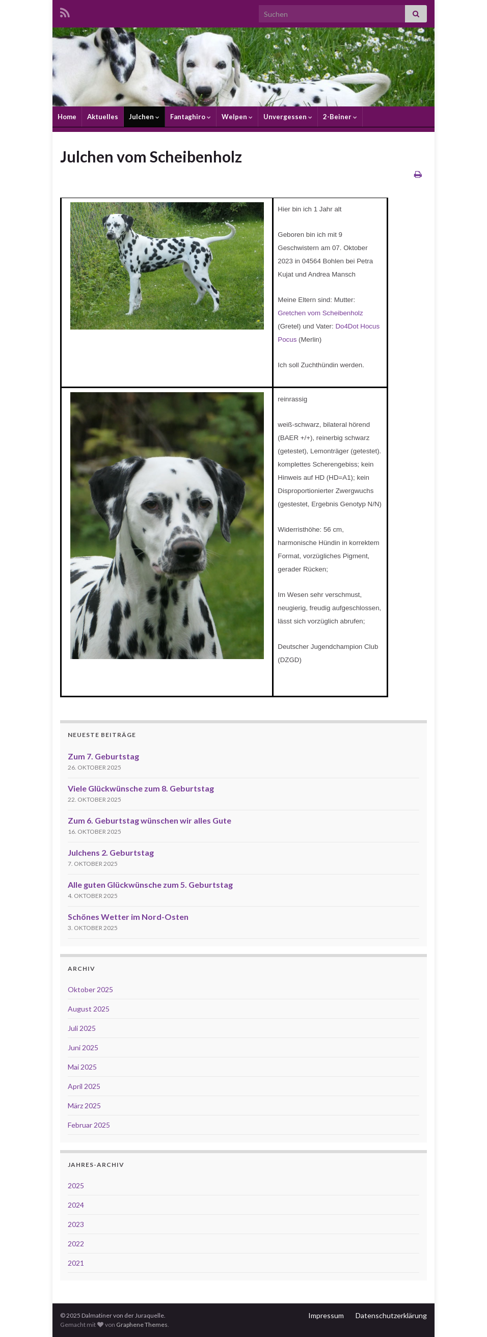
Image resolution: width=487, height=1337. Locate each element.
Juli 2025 (82, 1028)
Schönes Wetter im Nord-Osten (128, 916)
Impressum (326, 1315)
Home (67, 117)
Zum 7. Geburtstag (103, 756)
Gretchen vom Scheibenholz (320, 313)
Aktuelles (102, 117)
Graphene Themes (142, 1324)
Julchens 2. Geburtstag (111, 852)
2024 (76, 1204)
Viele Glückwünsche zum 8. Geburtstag (141, 788)
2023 (76, 1224)
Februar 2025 (89, 1125)
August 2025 (89, 1008)
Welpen (237, 117)
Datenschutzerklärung (391, 1315)
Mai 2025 (82, 1066)
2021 (76, 1263)
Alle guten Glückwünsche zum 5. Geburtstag (150, 884)
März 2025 (84, 1105)
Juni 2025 (83, 1047)
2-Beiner (340, 117)
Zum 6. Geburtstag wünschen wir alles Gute (149, 820)
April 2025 (84, 1086)
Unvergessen (287, 117)
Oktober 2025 (90, 989)
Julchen (144, 117)
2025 (76, 1185)
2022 (76, 1243)
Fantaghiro (190, 117)
